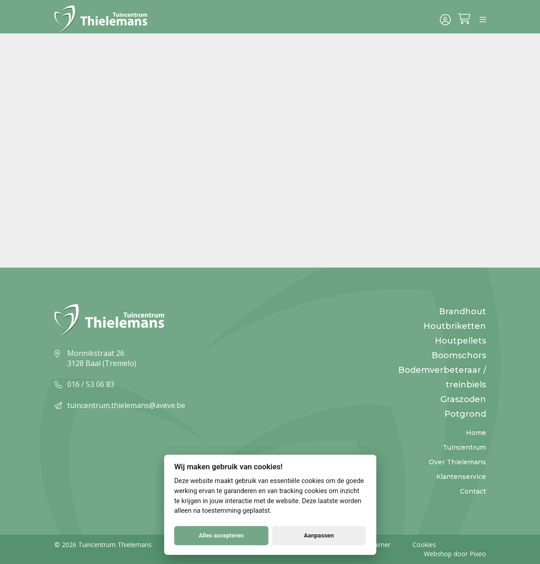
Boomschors (459, 355)
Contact (473, 491)
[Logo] (103, 20)
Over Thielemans (457, 462)
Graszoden (463, 399)
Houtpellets (460, 341)
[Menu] (483, 20)
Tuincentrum (464, 447)
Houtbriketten (454, 326)
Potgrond (465, 414)
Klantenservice (461, 477)
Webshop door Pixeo (455, 553)
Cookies (424, 544)
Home (476, 433)
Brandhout (462, 311)
